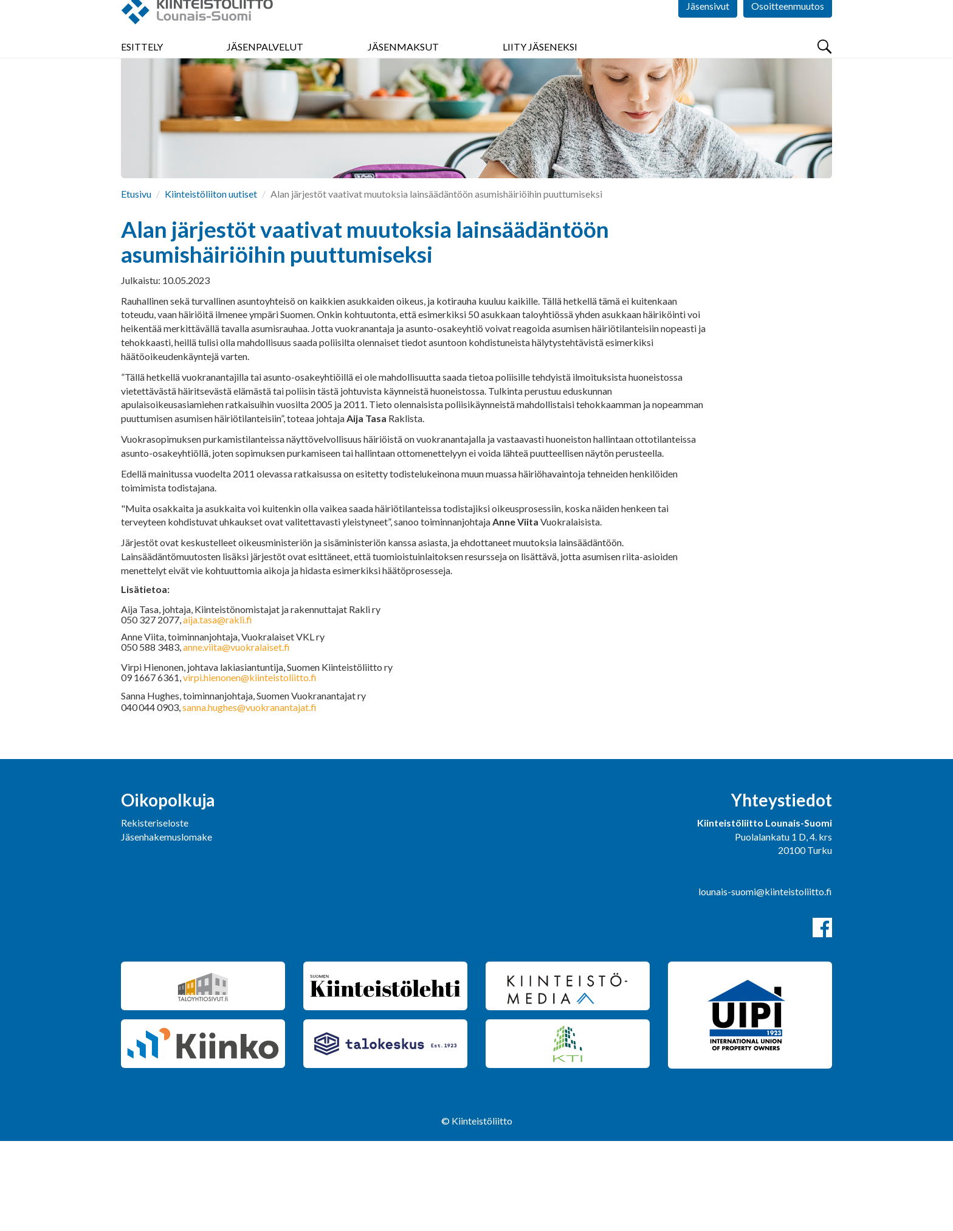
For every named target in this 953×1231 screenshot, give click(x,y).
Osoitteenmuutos (787, 36)
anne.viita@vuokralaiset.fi (236, 737)
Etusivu (136, 284)
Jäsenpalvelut (265, 72)
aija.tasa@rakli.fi (217, 709)
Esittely (142, 72)
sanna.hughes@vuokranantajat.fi (249, 797)
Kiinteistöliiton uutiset (211, 284)
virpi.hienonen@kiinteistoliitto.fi (250, 767)
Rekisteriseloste (154, 912)
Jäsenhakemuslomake (166, 926)
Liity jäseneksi (540, 72)
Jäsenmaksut (403, 72)
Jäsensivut (707, 36)
